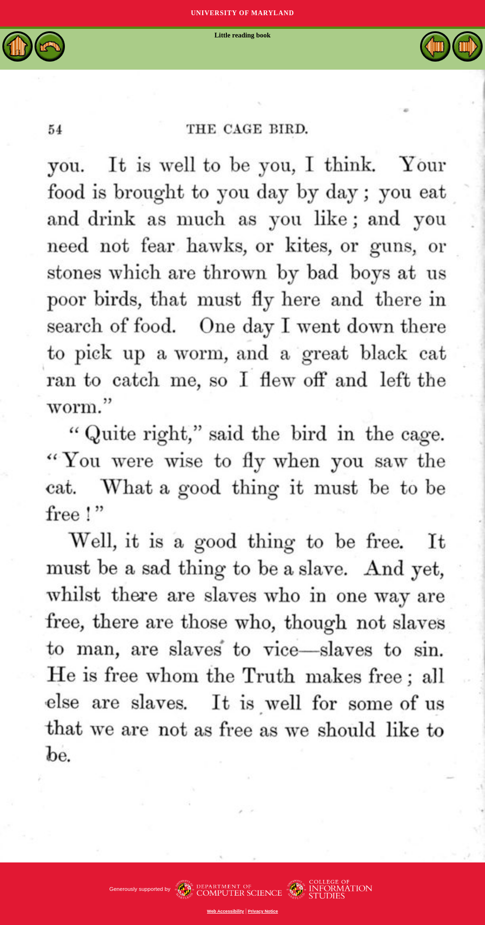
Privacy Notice (263, 911)
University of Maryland (242, 13)
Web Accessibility (225, 911)
